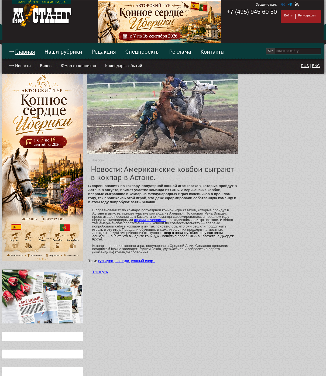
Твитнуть (100, 272)
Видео (46, 65)
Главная (25, 51)
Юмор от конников (78, 65)
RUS (305, 66)
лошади (122, 261)
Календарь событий (123, 65)
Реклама (180, 51)
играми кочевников (150, 220)
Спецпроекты (142, 51)
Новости (23, 65)
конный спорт (143, 261)
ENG (316, 66)
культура (105, 261)
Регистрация (306, 15)
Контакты (213, 51)
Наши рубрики (63, 51)
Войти (288, 15)
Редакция (104, 51)
